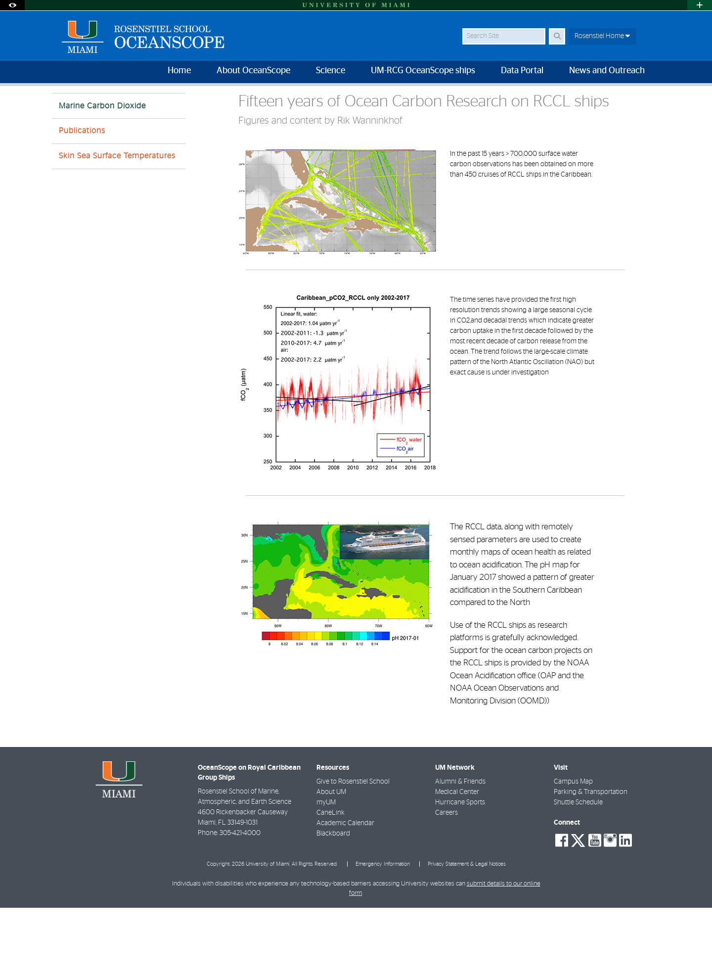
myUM (326, 874)
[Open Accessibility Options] (12, 5)
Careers (446, 885)
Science (95, 106)
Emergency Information (383, 936)
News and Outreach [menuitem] (607, 70)
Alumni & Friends (460, 853)
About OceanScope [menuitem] (253, 70)
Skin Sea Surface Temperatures (117, 228)
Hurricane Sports (460, 874)
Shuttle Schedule (578, 874)
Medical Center (457, 864)
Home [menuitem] (179, 70)
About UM (331, 864)
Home (60, 106)
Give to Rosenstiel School (353, 853)
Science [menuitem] (330, 70)
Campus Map (573, 853)
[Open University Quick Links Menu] (699, 5)
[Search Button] (557, 36)
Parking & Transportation (590, 864)
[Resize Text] (628, 100)
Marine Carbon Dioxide (152, 106)
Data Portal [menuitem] (522, 70)
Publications (82, 203)
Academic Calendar (345, 895)
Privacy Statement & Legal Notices (467, 936)
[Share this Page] (652, 100)
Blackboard (333, 905)
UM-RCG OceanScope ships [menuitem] (423, 70)
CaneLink (330, 885)
